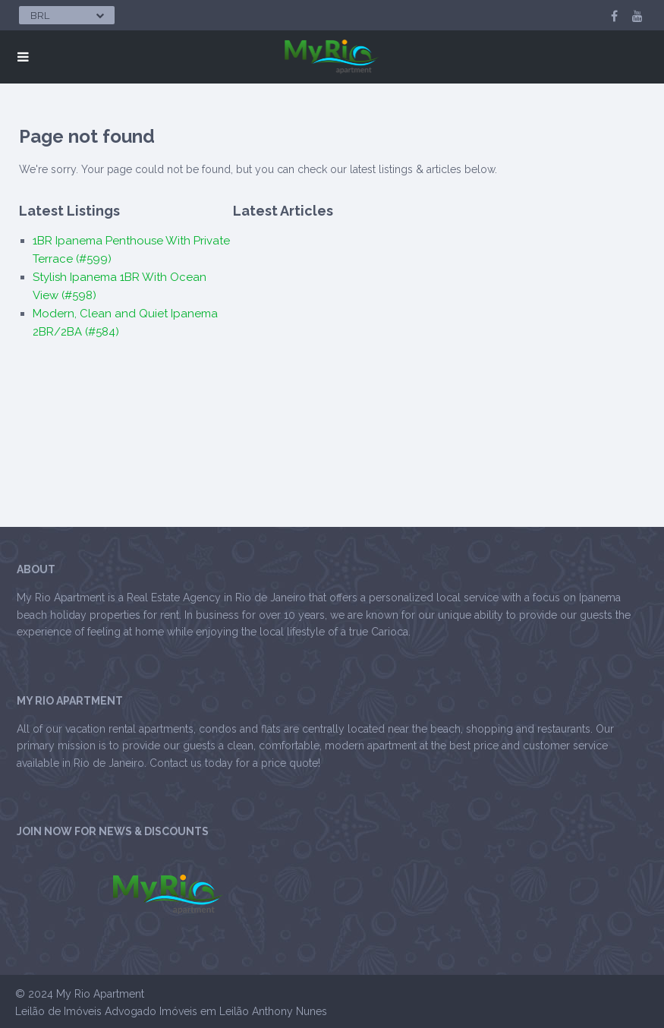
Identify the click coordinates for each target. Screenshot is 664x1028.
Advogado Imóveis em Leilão (177, 1011)
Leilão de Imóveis (58, 1011)
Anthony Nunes (289, 1011)
